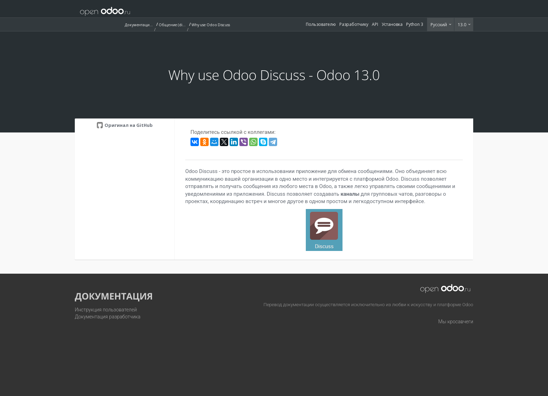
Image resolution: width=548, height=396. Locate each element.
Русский (439, 25)
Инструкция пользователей (106, 309)
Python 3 (414, 24)
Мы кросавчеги (455, 321)
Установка (392, 24)
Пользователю (321, 24)
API (375, 24)
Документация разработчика (107, 316)
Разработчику (353, 24)
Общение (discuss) (173, 24)
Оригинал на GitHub (128, 125)
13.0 (462, 25)
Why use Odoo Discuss (211, 24)
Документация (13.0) (139, 24)
